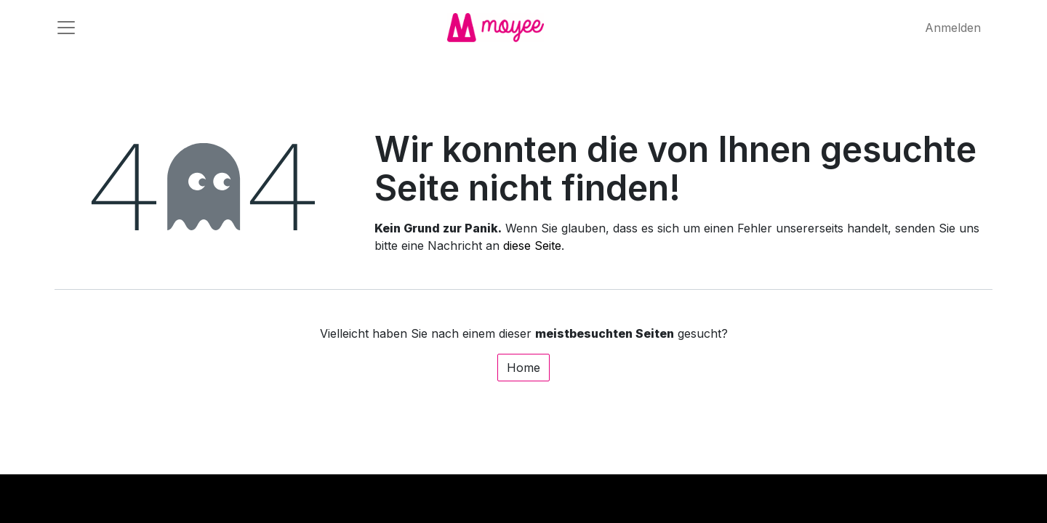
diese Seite (532, 245)
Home (523, 367)
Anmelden (953, 27)
